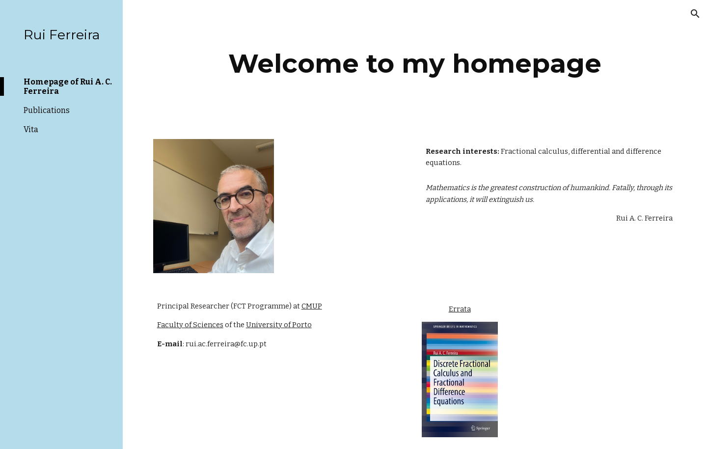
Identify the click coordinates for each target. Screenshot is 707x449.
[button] (695, 14)
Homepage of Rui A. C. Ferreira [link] (68, 86)
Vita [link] (31, 129)
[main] (415, 63)
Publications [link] (47, 110)
